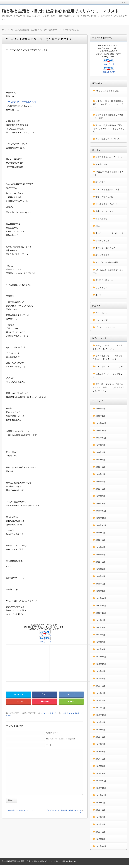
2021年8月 (100, 540)
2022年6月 (100, 467)
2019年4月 (100, 700)
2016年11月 (101, 788)
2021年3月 (100, 576)
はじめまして (101, 287)
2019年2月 (100, 708)
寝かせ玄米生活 (102, 255)
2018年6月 (100, 737)
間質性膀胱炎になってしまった (109, 157)
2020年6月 (100, 635)
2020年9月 (100, 620)
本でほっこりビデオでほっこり (109, 233)
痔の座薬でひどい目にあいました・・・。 (23, 810)
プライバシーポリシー (105, 327)
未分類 (98, 295)
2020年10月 (101, 613)
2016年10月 (101, 795)
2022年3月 (100, 489)
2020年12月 (101, 598)
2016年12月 (101, 781)
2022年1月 (100, 503)
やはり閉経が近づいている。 (108, 139)
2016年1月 (100, 839)
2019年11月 (101, 656)
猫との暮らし (101, 182)
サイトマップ (101, 320)
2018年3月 (100, 744)
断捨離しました (102, 240)
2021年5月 (100, 562)
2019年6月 (100, 686)
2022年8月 (100, 452)
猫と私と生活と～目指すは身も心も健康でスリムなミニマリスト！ (62, 11)
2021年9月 (100, 533)
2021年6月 (100, 554)
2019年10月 (101, 664)
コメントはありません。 (49, 713)
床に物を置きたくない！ (106, 204)
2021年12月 (101, 511)
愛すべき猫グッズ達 (104, 197)
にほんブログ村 (45, 635)
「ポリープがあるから (20, 102)
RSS (125, 2)
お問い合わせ (101, 313)
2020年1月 (100, 649)
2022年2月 (100, 496)
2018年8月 (100, 722)
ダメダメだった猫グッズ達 (107, 189)
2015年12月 (101, 846)
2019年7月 (100, 678)
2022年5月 (100, 474)
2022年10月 (101, 438)
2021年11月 (101, 518)
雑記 (97, 226)
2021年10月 (101, 525)
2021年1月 (100, 591)
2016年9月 (100, 802)
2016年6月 (100, 810)
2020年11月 (101, 605)
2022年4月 (100, 481)
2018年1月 (100, 751)
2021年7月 (100, 547)
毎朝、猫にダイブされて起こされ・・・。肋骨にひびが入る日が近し (108, 387)
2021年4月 (100, 569)
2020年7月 (100, 627)
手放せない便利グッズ (105, 248)
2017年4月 (100, 766)
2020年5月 (100, 642)
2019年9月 (100, 671)
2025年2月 (100, 408)
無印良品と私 (101, 219)
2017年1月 (100, 773)
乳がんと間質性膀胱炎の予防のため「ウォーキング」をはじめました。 (108, 128)
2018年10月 (101, 715)
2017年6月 (100, 759)
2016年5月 (100, 817)
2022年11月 (101, 430)
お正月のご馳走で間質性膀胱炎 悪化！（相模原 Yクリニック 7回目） (109, 104)
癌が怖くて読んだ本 (104, 280)
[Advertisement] (44, 72)
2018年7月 (100, 729)
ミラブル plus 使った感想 (107, 262)
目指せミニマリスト (104, 211)
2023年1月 (100, 416)
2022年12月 (101, 423)
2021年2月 (100, 584)
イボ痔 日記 (101, 164)
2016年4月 (100, 824)
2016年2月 (100, 832)
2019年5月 (100, 693)
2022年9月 (100, 445)
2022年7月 (100, 460)
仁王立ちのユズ (103, 366)
